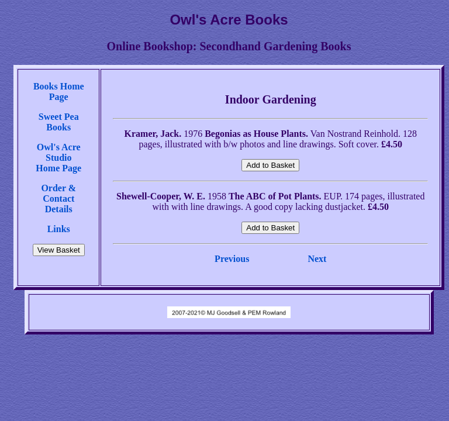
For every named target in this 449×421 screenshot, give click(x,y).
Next (317, 259)
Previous (232, 259)
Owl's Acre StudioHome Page (58, 157)
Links (58, 229)
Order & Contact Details (58, 198)
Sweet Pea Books (59, 122)
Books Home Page (58, 91)
